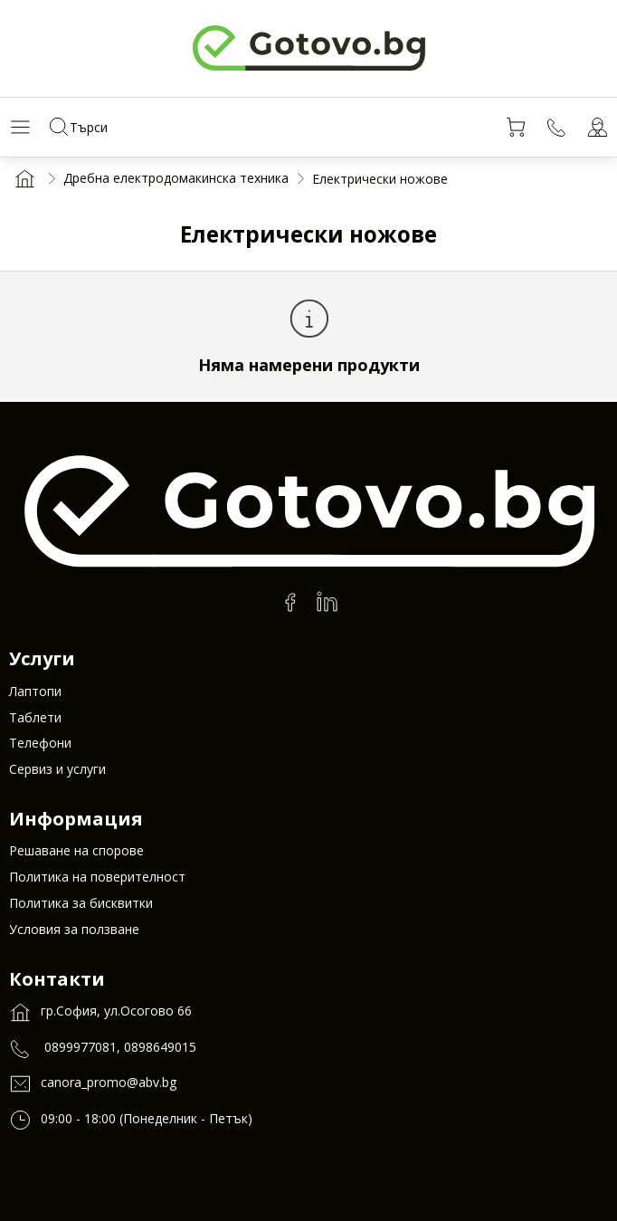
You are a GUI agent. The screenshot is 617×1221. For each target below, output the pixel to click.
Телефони (40, 742)
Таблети (35, 717)
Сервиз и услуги (57, 768)
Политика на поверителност (97, 876)
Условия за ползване (74, 929)
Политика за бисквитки (81, 902)
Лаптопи (35, 691)
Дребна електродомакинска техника (176, 177)
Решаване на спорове (76, 850)
